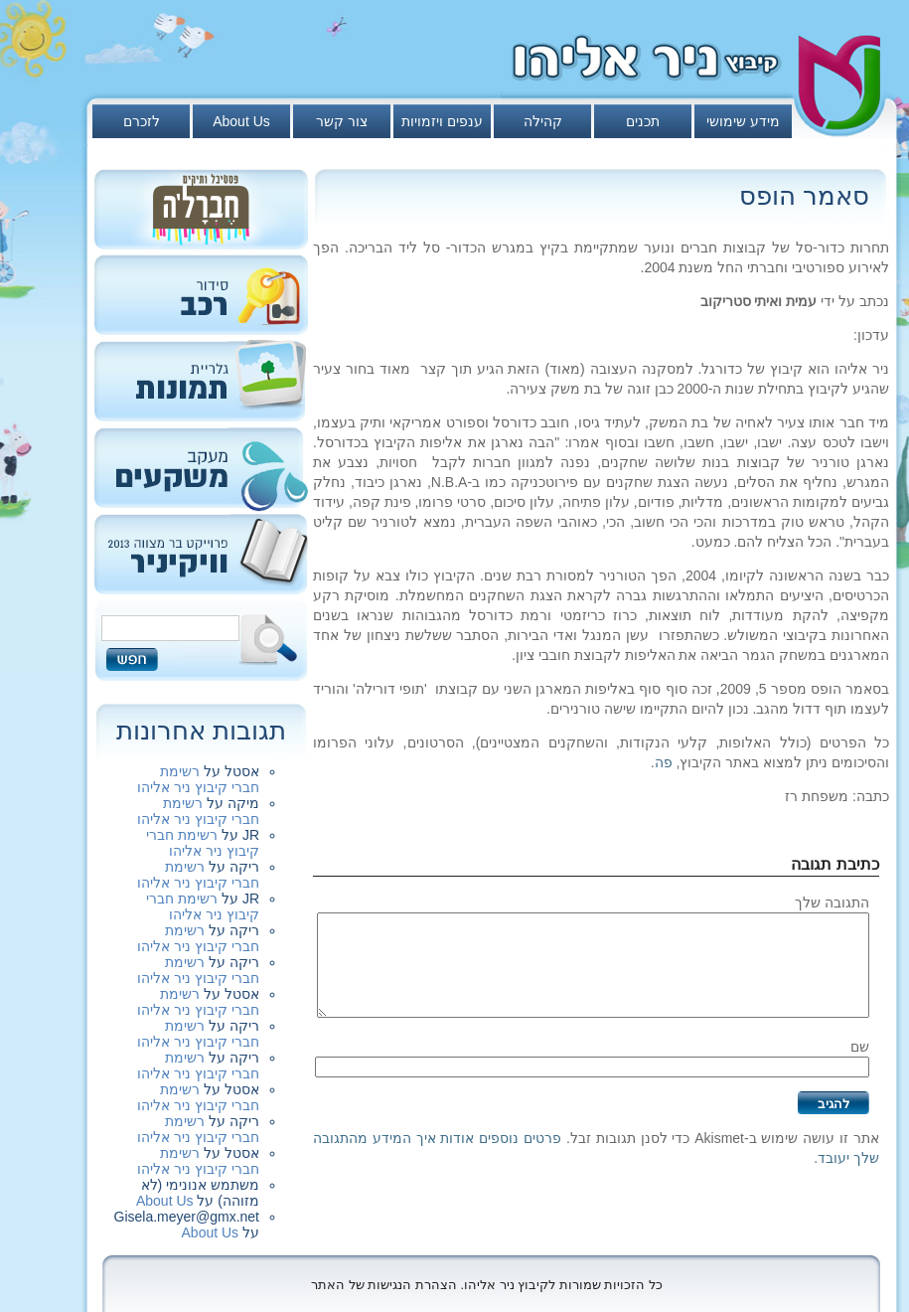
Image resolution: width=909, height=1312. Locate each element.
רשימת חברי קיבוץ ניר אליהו (198, 779)
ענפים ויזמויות (442, 121)
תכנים (643, 121)
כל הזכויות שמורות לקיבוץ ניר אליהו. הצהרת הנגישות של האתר (487, 1284)
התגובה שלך (832, 902)
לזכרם (141, 121)
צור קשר (342, 121)
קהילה (543, 121)
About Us (241, 121)
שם (859, 1047)
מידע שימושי (743, 121)
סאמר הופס (804, 196)
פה (664, 762)
